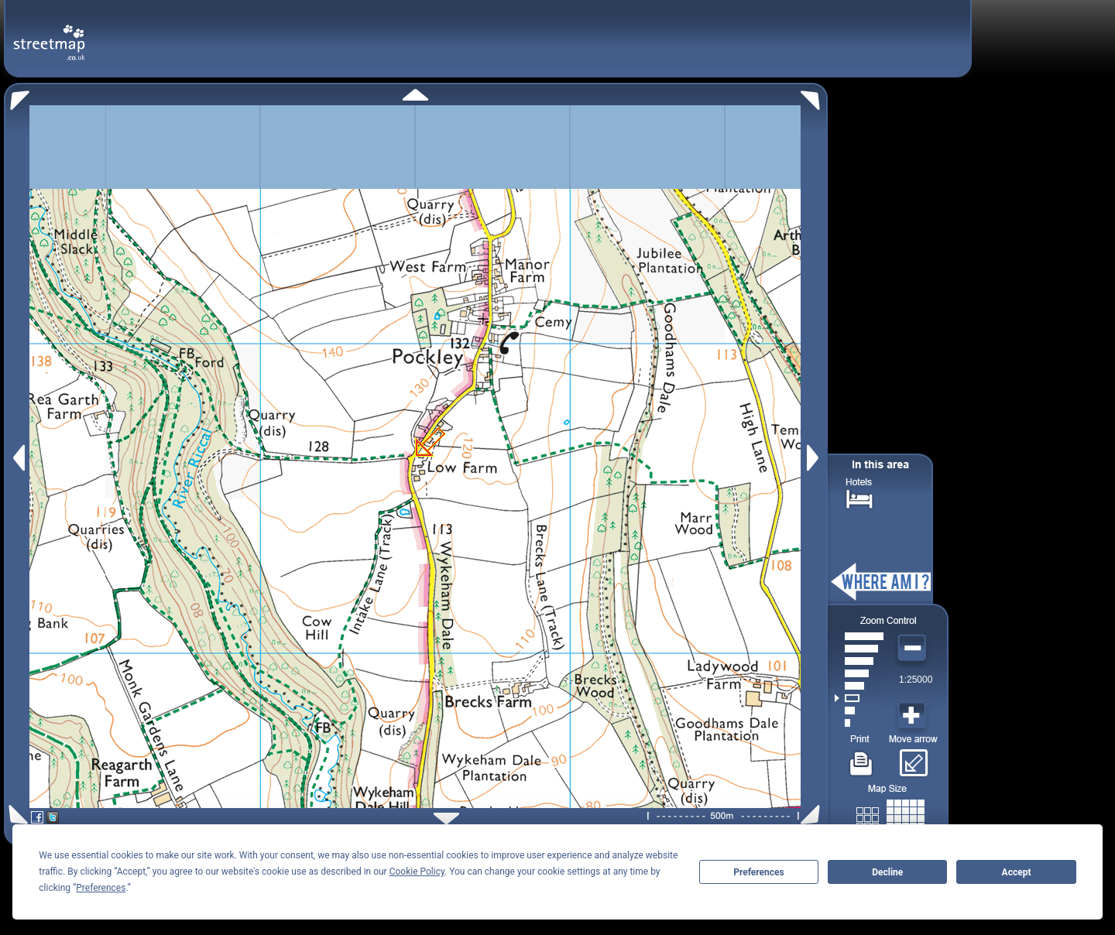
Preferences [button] (100, 887)
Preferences (758, 872)
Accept (1016, 872)
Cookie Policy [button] (416, 871)
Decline (887, 872)
